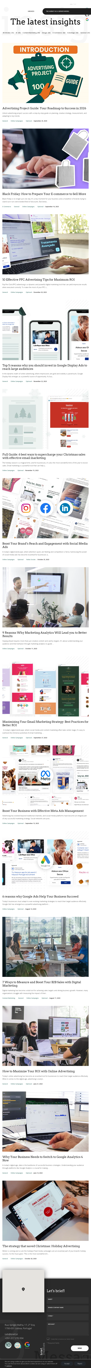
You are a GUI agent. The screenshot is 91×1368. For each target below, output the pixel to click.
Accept (67, 1363)
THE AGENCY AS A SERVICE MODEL (57, 11)
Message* (51, 1324)
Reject (80, 1363)
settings (9, 1366)
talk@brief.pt (11, 1334)
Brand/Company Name (56, 1307)
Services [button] (31, 11)
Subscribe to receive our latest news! (62, 1339)
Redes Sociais (31, 560)
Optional (29, 121)
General (5, 121)
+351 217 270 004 (14, 1338)
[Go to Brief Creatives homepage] (12, 14)
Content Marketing (8, 998)
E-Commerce (6, 207)
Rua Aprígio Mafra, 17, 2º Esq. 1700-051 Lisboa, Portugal (20, 1326)
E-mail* (50, 1316)
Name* (50, 1299)
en (71, 4)
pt (75, 4)
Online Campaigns (17, 121)
